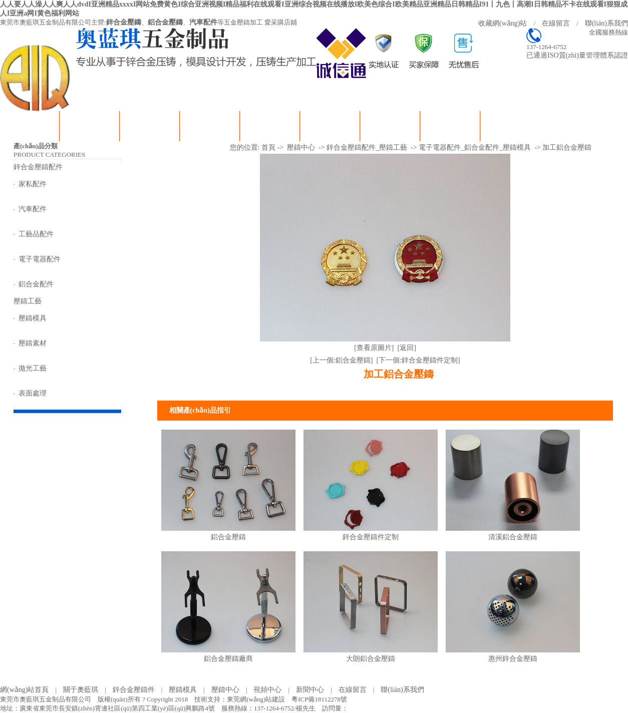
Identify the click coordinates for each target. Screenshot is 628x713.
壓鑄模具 (33, 318)
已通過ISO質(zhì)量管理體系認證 (577, 55)
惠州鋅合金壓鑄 (512, 658)
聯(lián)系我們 (606, 23)
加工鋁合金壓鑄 (566, 147)
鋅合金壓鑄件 (134, 689)
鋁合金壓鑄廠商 (228, 658)
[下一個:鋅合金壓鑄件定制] (418, 360)
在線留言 (556, 23)
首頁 (268, 147)
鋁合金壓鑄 (165, 22)
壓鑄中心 (301, 147)
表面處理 (33, 393)
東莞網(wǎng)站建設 (256, 699)
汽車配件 (203, 22)
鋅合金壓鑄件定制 (371, 537)
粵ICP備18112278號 (319, 699)
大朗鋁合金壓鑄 (370, 658)
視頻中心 (270, 126)
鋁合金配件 (36, 284)
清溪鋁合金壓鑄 (512, 537)
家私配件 (33, 184)
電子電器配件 (40, 259)
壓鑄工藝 (210, 126)
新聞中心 (331, 126)
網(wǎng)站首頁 (30, 126)
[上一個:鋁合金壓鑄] (341, 360)
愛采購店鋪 (280, 22)
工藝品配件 (36, 234)
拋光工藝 (33, 368)
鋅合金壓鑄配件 (150, 126)
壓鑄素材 (33, 343)
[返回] (407, 347)
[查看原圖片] (374, 347)
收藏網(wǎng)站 (502, 23)
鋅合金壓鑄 (123, 22)
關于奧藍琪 (90, 126)
